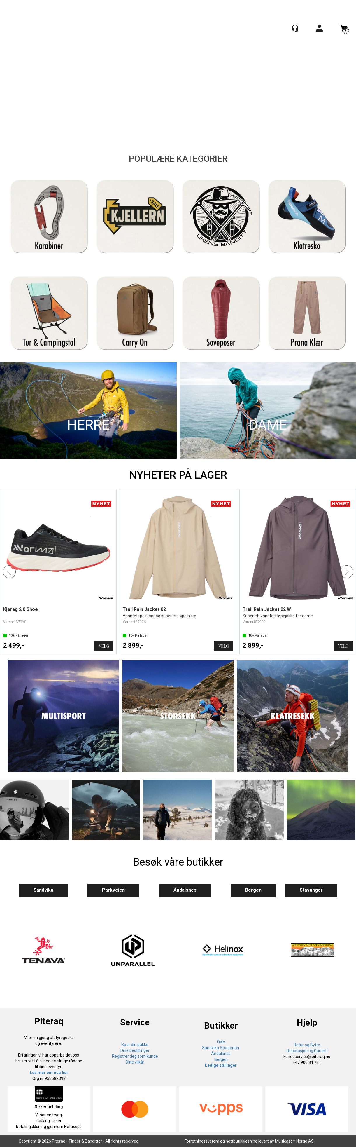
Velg (104, 646)
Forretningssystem (202, 1141)
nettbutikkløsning (241, 1141)
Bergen (253, 890)
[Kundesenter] (295, 28)
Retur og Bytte (307, 1045)
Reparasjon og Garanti (307, 1050)
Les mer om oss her (49, 1072)
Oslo (221, 1042)
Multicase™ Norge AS (294, 1141)
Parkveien (113, 890)
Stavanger (311, 890)
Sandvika (43, 890)
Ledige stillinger (221, 1065)
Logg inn (319, 29)
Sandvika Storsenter (221, 1047)
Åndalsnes (185, 890)
